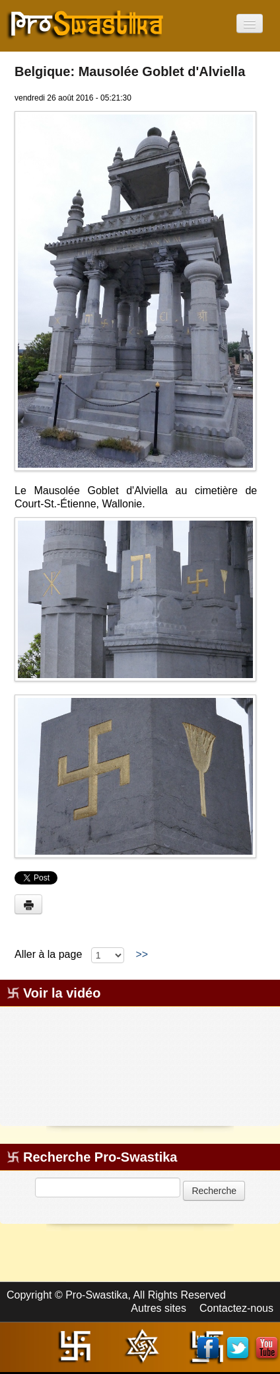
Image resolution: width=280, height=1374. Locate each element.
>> (142, 954)
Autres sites (158, 1308)
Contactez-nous (236, 1308)
